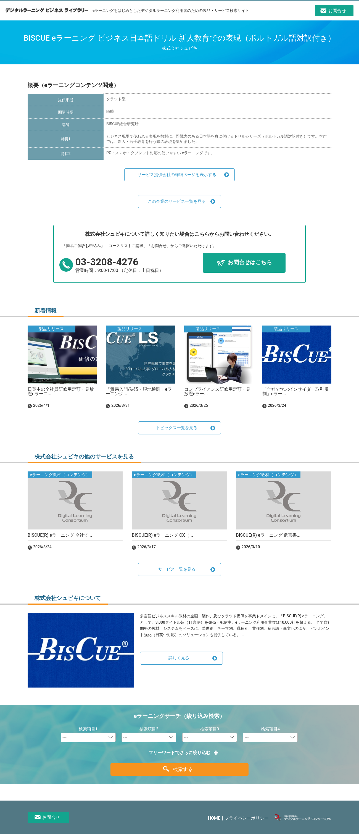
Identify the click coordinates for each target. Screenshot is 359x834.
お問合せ (51, 817)
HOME (214, 818)
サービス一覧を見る (177, 569)
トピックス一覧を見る (176, 427)
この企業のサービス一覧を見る (177, 201)
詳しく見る (178, 657)
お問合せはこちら (250, 262)
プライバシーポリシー (247, 818)
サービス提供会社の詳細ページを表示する (177, 174)
